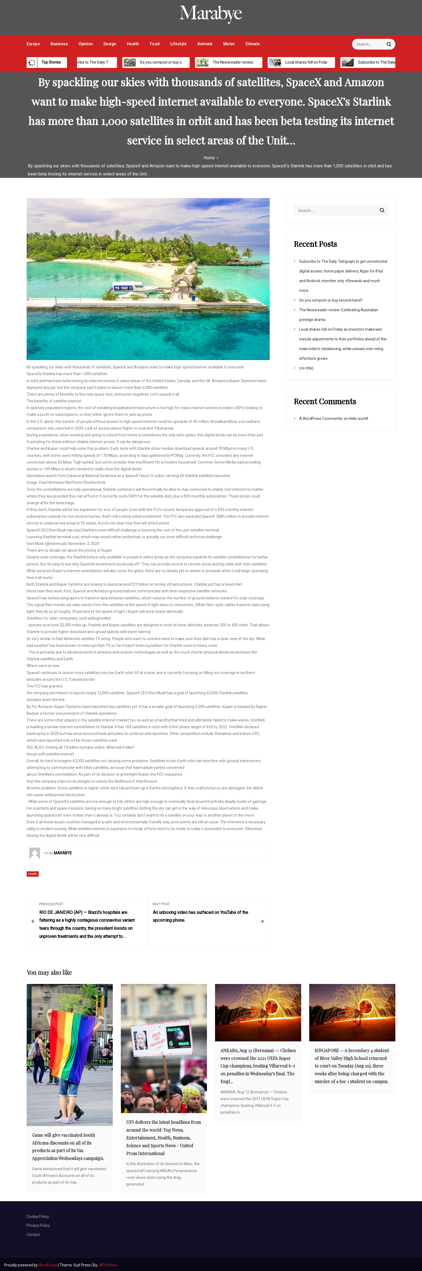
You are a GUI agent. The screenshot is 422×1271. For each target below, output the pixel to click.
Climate (252, 44)
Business (59, 44)
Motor (229, 44)
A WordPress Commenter (321, 418)
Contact (33, 1233)
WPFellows (108, 1263)
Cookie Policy (38, 1215)
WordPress (48, 1263)
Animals (205, 44)
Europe (33, 44)
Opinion (86, 44)
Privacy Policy (38, 1224)
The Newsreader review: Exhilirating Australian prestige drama (272, 62)
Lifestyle (178, 44)
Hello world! (358, 418)
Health (133, 44)
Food (155, 44)
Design (110, 44)
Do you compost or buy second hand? (178, 62)
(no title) (306, 368)
